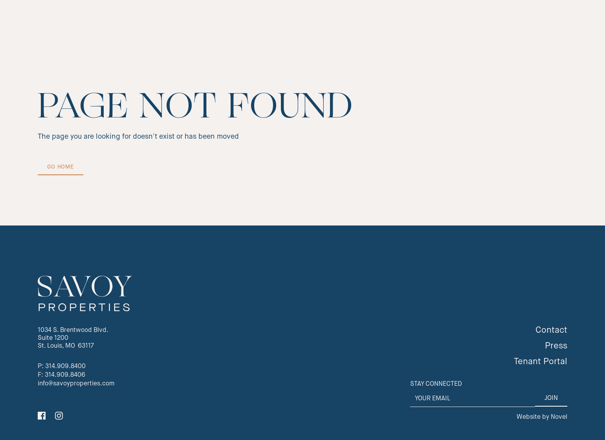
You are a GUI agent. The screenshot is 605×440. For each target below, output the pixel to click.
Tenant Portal (540, 362)
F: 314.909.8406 (61, 375)
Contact (551, 330)
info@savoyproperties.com (76, 384)
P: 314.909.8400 (62, 366)
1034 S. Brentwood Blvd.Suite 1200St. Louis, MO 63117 (73, 338)
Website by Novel (542, 417)
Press (556, 346)
